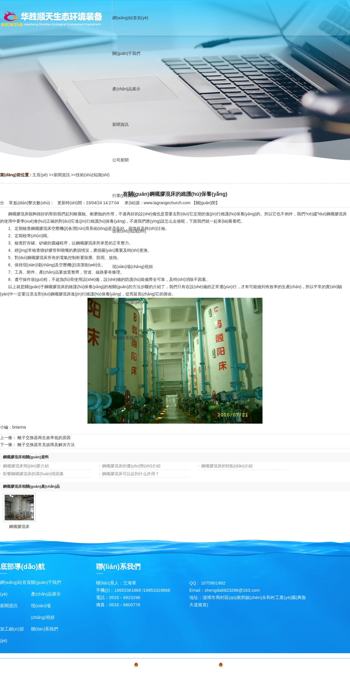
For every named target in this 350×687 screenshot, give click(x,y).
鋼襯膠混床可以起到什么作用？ (130, 473)
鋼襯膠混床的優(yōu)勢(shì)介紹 (131, 466)
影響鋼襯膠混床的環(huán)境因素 (33, 473)
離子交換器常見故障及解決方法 (46, 444)
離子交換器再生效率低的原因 (44, 437)
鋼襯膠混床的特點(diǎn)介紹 (227, 466)
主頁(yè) (40, 174)
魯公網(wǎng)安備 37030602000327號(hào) (263, 666)
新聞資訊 (62, 174)
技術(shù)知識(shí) (93, 174)
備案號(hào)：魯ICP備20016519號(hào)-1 (178, 666)
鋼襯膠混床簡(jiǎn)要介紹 (26, 466)
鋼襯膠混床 (19, 526)
